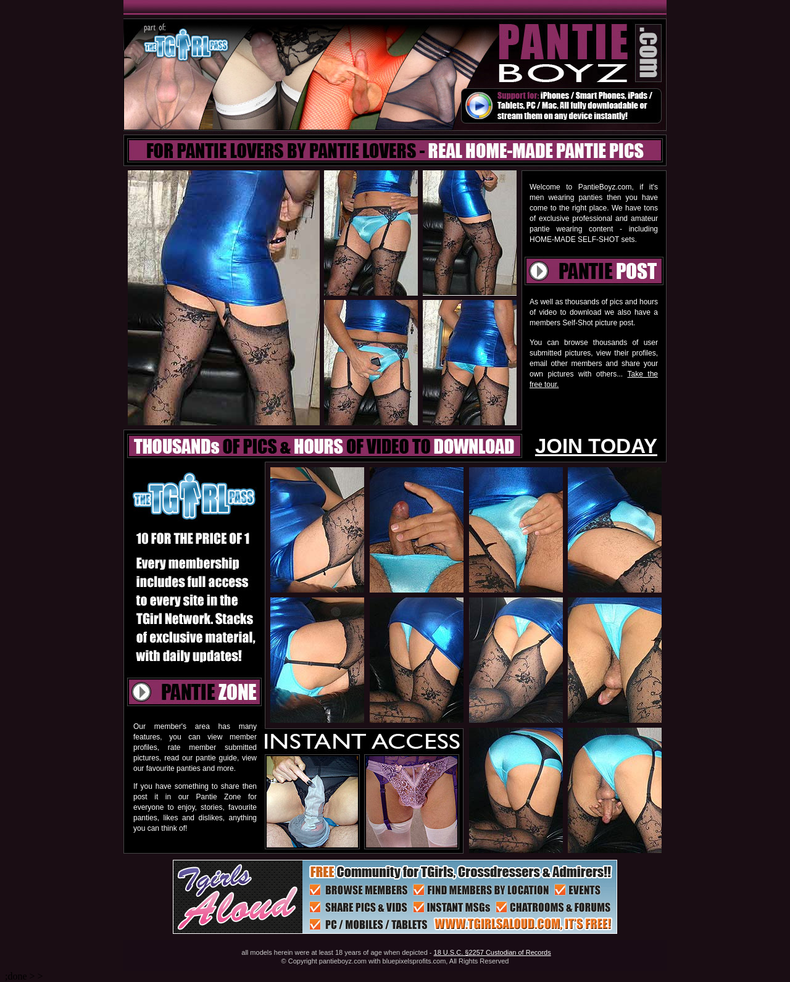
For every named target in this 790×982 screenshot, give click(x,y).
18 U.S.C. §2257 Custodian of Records (492, 952)
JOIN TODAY (596, 446)
